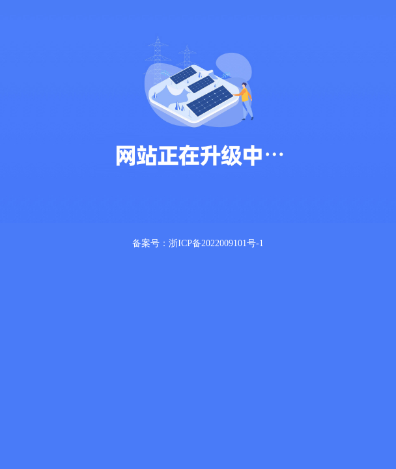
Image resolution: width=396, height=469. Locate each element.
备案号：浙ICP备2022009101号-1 (197, 243)
